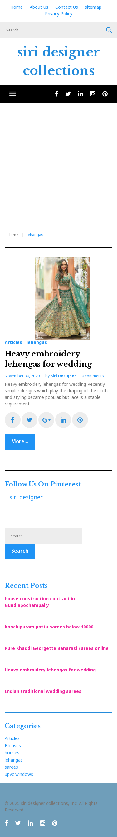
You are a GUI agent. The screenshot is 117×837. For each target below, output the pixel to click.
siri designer (63, 376)
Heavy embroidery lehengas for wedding (50, 670)
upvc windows (19, 774)
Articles (13, 342)
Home (16, 7)
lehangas (37, 342)
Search (109, 30)
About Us (39, 7)
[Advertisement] (58, 164)
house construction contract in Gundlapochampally (40, 602)
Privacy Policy (58, 14)
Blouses (13, 745)
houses (12, 753)
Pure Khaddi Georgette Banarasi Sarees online (57, 648)
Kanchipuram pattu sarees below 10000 (49, 627)
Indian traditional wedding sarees (43, 691)
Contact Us (66, 7)
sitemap (93, 7)
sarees (11, 767)
